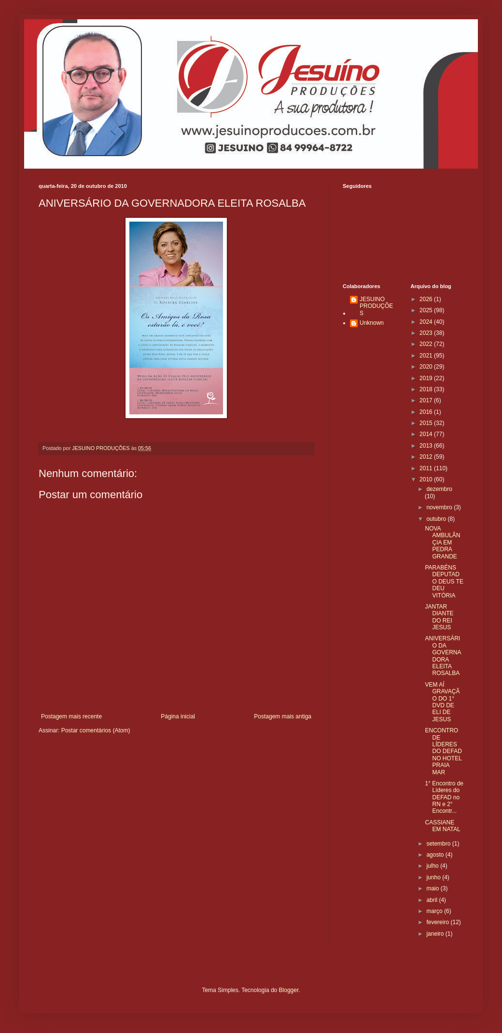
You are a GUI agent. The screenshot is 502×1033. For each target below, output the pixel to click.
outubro (436, 519)
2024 (426, 321)
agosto (435, 854)
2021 (426, 355)
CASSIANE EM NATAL (442, 826)
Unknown (372, 322)
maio (433, 888)
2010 (426, 479)
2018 (426, 389)
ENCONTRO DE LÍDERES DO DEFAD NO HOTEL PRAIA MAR (443, 751)
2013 (426, 445)
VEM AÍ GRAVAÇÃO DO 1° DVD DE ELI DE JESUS (442, 702)
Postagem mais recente (71, 716)
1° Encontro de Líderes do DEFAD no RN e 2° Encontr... (444, 797)
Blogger (289, 990)
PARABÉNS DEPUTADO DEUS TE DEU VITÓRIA (444, 581)
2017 (426, 400)
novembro (440, 507)
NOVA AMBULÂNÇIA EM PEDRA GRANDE (442, 542)
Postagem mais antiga (282, 716)
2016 (426, 412)
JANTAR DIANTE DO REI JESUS (439, 617)
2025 (426, 310)
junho (434, 877)
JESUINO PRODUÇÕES (376, 306)
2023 (426, 333)
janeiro (435, 933)
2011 (426, 468)
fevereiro (438, 922)
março (435, 911)
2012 (426, 456)
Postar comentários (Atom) (95, 730)
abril (432, 900)
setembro (439, 843)
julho (433, 865)
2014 (426, 434)
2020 (426, 366)
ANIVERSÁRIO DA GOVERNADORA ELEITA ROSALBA (443, 655)
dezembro (439, 489)
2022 (426, 344)
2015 (426, 423)
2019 (426, 378)
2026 (426, 299)
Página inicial (178, 716)
